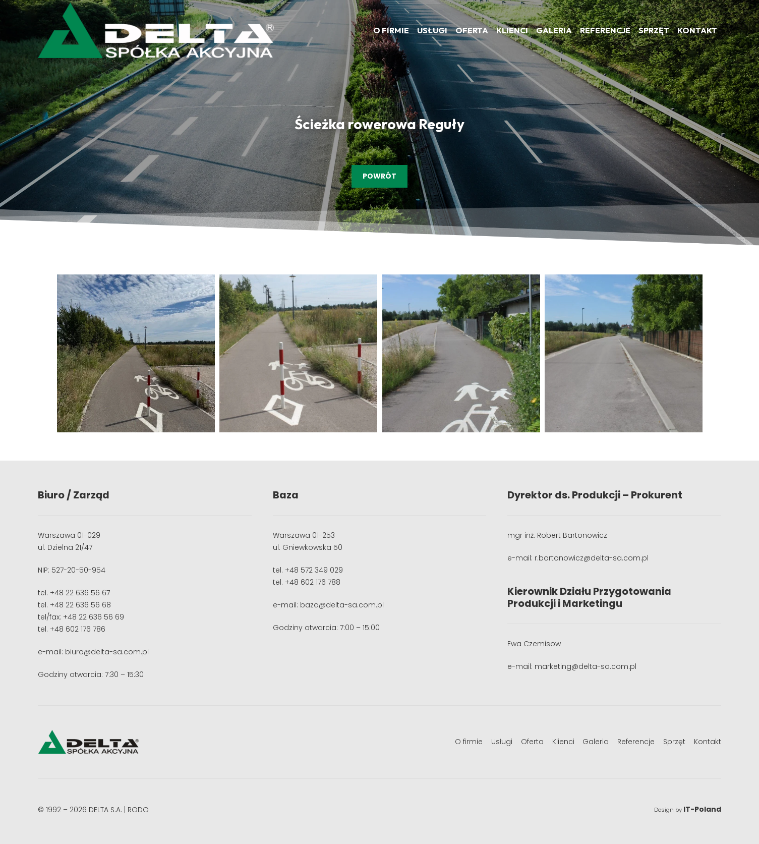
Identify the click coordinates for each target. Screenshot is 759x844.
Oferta (532, 742)
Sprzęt (674, 742)
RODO (138, 810)
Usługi (501, 742)
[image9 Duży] (136, 353)
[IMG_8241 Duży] (461, 353)
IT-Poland (702, 809)
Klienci (563, 742)
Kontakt (707, 742)
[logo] (155, 30)
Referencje (636, 742)
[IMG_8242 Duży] (624, 353)
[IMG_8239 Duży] (298, 353)
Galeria (595, 742)
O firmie (469, 742)
